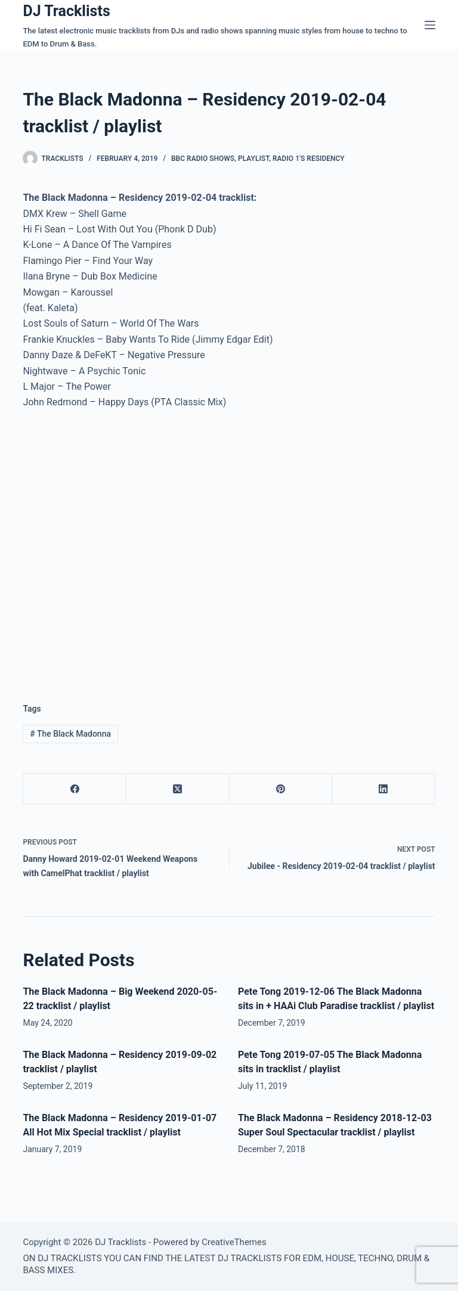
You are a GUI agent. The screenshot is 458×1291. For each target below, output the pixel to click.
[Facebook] (74, 789)
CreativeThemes (234, 1242)
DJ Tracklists (66, 11)
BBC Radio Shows (202, 158)
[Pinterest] (281, 789)
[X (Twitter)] (178, 789)
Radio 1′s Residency (309, 158)
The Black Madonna (70, 733)
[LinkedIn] (383, 789)
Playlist (253, 158)
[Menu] (430, 25)
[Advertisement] (123, 584)
